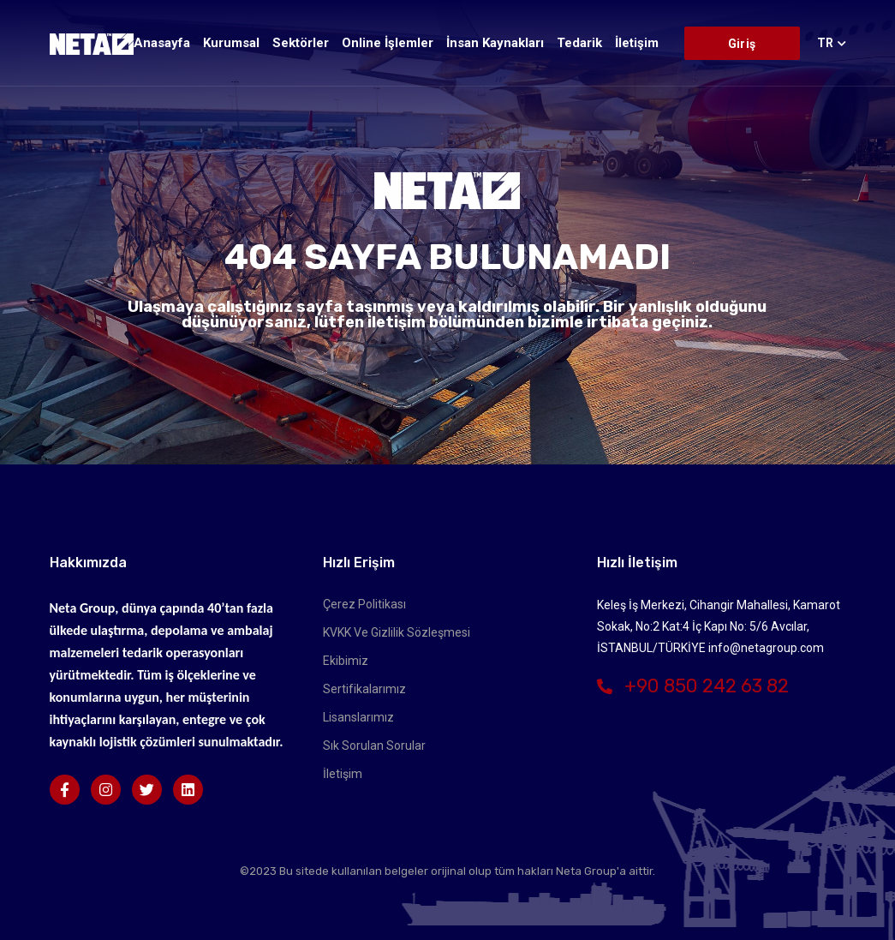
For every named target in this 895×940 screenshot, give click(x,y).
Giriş (741, 44)
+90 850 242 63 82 (693, 686)
